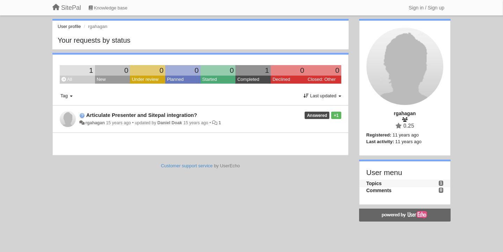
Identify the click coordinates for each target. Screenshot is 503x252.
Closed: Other (322, 79)
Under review (145, 79)
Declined (281, 79)
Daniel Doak (170, 122)
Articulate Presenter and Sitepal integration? (141, 115)
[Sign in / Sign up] (426, 8)
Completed (248, 79)
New (101, 79)
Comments (379, 190)
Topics (374, 183)
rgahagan (95, 122)
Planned (175, 79)
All (66, 79)
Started (209, 79)
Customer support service (187, 165)
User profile (69, 26)
